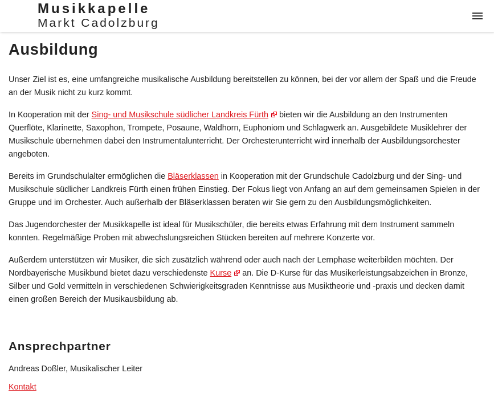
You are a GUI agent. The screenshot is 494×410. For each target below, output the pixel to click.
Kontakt (22, 386)
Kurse (221, 272)
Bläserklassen (193, 176)
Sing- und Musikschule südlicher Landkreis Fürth (180, 114)
